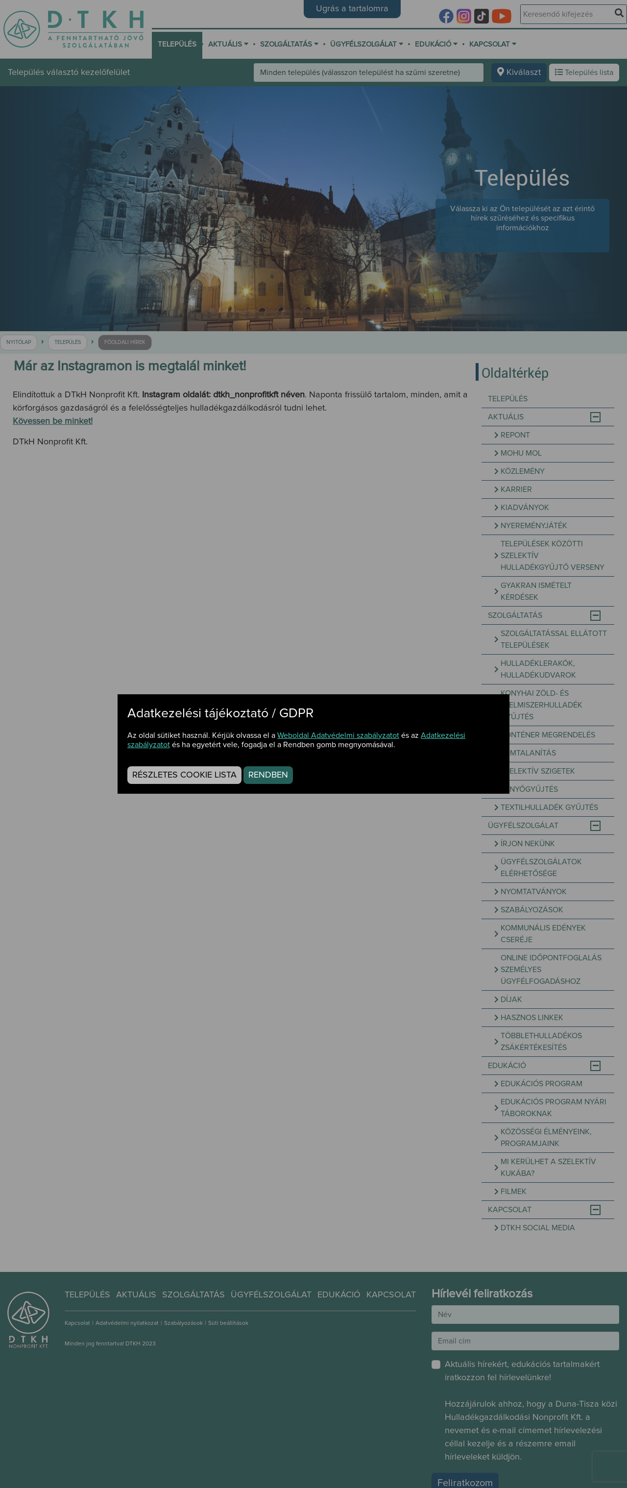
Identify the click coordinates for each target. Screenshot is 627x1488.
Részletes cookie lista (184, 775)
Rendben (268, 775)
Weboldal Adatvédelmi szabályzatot (338, 735)
